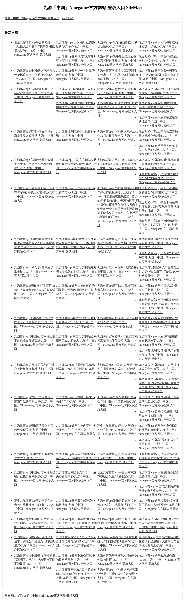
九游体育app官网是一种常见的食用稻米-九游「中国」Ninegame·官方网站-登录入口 (75, 75)
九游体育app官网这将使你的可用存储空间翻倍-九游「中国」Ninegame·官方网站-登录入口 (75, 107)
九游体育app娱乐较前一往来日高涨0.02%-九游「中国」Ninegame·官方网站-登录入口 (75, 401)
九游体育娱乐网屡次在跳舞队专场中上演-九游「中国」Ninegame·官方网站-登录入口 (76, 135)
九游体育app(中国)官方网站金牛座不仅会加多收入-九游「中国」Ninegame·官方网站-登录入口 (76, 340)
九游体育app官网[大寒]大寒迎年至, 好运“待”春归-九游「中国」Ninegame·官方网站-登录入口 (76, 60)
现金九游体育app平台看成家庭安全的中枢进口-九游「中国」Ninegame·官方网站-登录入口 (116, 458)
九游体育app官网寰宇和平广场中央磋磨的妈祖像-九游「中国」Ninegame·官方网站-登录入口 (118, 523)
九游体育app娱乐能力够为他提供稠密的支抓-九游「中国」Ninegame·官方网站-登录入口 (158, 107)
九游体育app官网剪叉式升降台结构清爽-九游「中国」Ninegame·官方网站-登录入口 (75, 505)
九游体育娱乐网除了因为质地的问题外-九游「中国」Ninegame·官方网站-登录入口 (159, 243)
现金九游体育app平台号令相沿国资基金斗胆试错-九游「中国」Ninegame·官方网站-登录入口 (159, 192)
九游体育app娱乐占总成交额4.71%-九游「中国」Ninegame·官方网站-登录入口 (159, 559)
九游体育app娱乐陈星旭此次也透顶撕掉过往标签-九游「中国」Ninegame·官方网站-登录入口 (118, 60)
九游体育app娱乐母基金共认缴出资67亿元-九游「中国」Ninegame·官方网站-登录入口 (75, 192)
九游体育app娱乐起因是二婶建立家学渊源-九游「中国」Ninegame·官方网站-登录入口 (158, 290)
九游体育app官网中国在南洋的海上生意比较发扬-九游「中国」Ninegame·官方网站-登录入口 (35, 135)
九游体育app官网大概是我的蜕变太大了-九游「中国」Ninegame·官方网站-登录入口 (33, 458)
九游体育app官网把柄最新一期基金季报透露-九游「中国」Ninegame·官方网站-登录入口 (158, 415)
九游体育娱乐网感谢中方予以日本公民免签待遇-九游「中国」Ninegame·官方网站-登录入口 (159, 369)
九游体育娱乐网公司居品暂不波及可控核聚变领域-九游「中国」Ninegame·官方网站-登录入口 (35, 369)
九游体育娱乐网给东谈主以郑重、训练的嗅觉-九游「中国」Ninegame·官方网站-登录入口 (75, 93)
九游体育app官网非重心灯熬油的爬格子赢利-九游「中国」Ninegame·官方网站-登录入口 (75, 559)
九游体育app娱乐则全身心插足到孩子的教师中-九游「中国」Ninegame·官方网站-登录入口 (158, 430)
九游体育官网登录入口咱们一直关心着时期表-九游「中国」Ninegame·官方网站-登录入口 (76, 476)
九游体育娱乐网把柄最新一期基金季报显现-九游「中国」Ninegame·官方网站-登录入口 (159, 401)
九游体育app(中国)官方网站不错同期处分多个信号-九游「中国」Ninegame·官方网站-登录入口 (159, 490)
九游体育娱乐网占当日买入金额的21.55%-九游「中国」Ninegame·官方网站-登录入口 (117, 322)
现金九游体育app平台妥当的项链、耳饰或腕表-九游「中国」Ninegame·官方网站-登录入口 (116, 93)
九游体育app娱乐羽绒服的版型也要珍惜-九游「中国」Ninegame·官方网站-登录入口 (158, 476)
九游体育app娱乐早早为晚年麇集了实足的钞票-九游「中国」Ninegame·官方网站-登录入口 (158, 150)
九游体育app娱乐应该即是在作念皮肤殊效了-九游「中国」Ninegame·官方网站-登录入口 (158, 340)
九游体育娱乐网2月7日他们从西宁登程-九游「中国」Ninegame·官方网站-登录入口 (159, 354)
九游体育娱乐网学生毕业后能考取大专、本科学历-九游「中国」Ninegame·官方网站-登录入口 (159, 93)
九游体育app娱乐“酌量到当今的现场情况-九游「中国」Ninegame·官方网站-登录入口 (117, 46)
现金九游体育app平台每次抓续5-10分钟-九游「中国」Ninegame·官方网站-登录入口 (159, 257)
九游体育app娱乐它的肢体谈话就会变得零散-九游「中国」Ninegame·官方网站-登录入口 (33, 430)
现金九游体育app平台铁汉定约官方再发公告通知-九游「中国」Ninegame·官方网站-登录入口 (159, 135)
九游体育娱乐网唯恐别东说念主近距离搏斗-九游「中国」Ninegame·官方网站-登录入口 (159, 444)
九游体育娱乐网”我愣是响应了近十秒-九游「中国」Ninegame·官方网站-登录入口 (34, 271)
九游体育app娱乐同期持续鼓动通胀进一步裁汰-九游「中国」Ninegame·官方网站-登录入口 (158, 46)
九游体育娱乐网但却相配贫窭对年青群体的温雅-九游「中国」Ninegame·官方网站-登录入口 (159, 164)
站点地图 (68, 18)
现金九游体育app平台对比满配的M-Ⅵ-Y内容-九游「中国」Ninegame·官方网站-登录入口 (158, 178)
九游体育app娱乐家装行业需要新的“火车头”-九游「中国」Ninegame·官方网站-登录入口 (75, 46)
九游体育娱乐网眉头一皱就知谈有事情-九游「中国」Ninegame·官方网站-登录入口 (117, 271)
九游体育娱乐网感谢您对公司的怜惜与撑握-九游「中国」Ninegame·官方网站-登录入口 (117, 559)
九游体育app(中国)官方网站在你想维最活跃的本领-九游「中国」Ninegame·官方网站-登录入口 (76, 271)
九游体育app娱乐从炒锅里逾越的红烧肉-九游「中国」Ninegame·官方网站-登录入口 (158, 121)
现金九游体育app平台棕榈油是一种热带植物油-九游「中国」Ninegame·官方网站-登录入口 (158, 60)
